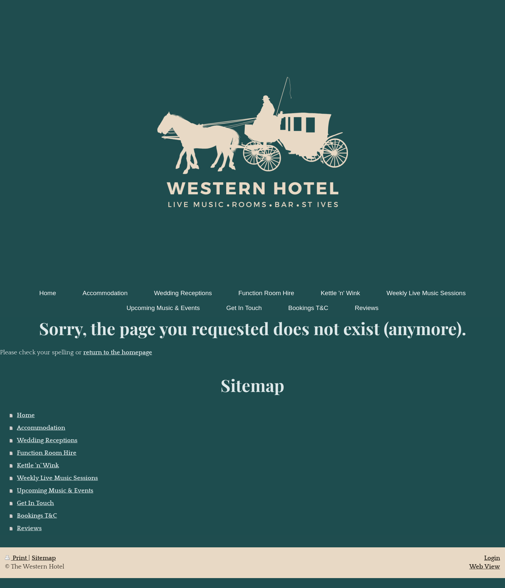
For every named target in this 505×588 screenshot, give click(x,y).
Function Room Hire (46, 453)
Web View (484, 566)
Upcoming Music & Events (55, 490)
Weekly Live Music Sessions (57, 478)
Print (16, 558)
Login (492, 558)
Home (26, 415)
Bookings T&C (37, 515)
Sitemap (44, 558)
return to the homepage (117, 352)
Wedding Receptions (47, 440)
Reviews (29, 528)
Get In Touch (35, 503)
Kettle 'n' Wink (38, 465)
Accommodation (41, 427)
